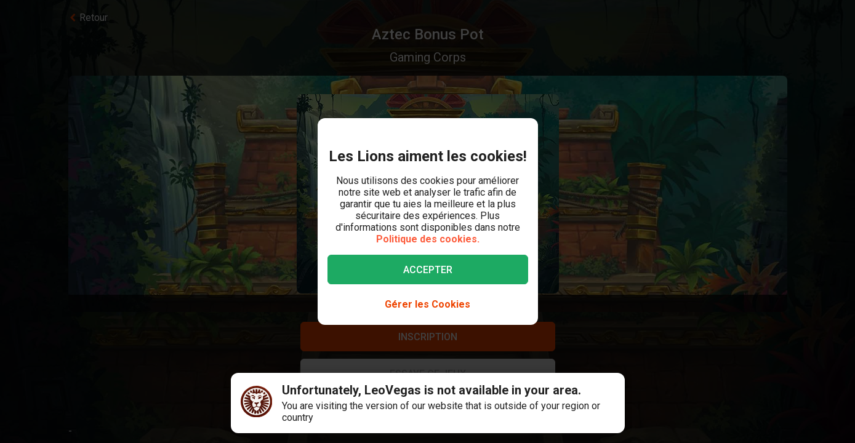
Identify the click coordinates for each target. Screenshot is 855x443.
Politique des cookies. (428, 239)
